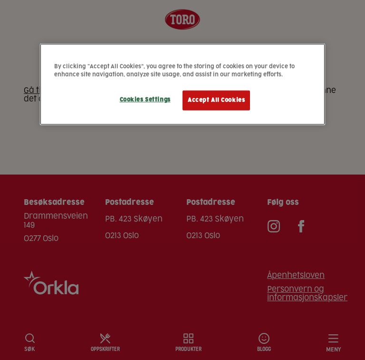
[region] (182, 84)
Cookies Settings (145, 99)
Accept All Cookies (216, 100)
